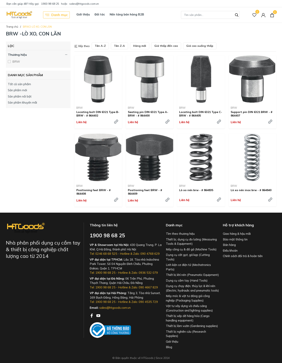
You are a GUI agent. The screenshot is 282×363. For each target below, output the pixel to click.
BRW (16, 61)
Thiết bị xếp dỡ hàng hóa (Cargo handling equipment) (188, 318)
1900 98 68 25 (50, 3)
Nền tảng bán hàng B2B (127, 14)
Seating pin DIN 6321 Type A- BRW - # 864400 (148, 113)
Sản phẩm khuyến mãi (22, 102)
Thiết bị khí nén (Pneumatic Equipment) (192, 275)
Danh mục (56, 15)
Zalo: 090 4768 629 (146, 254)
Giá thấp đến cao (166, 46)
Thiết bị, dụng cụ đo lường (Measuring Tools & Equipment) (191, 241)
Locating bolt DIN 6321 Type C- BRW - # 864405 (200, 113)
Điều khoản (230, 250)
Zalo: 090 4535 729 (144, 302)
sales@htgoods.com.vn (84, 3)
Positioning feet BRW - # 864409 (145, 191)
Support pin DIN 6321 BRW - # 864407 (251, 113)
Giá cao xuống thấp (199, 46)
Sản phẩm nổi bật (20, 96)
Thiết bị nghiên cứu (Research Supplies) (186, 334)
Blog (169, 347)
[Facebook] (92, 315)
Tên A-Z (100, 46)
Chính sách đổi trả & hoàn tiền (243, 256)
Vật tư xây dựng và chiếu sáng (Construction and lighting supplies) (189, 308)
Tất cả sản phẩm (19, 84)
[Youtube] (98, 315)
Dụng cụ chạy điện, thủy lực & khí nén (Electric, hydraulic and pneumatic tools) (192, 288)
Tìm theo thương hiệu (180, 234)
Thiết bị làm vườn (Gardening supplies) (192, 326)
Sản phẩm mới (17, 90)
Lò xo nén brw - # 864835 (196, 190)
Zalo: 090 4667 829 (144, 287)
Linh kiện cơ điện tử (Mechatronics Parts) (188, 267)
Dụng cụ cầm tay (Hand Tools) (187, 280)
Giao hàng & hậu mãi (237, 234)
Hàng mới (139, 46)
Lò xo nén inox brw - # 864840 (251, 190)
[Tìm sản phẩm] (210, 15)
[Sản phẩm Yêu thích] (254, 15)
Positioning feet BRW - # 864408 (93, 191)
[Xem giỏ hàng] (272, 15)
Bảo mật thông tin (235, 239)
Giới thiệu (83, 14)
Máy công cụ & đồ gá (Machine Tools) (191, 249)
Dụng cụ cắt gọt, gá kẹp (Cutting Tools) (188, 257)
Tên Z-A (119, 46)
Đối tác (100, 14)
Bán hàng (229, 245)
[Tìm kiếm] (237, 14)
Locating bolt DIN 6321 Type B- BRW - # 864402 (97, 113)
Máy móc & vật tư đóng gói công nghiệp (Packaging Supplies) (188, 298)
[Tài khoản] (263, 15)
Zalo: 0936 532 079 (144, 273)
